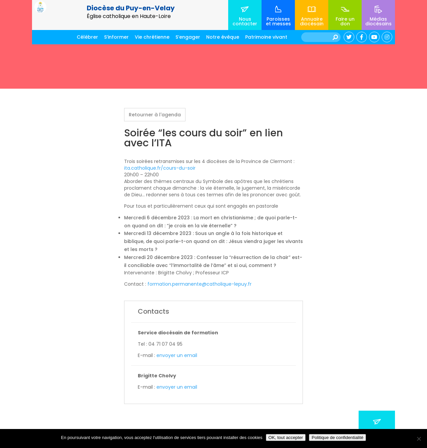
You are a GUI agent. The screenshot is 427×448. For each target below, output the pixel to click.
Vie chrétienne (152, 37)
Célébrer (87, 37)
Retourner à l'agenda (155, 114)
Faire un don (345, 21)
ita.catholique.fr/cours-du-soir (159, 168)
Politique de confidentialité (337, 437)
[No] (418, 438)
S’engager (187, 37)
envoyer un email (176, 355)
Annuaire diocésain (312, 21)
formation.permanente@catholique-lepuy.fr (200, 284)
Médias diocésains (378, 21)
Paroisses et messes (278, 21)
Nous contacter (245, 21)
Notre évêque (222, 37)
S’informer (116, 37)
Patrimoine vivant (266, 37)
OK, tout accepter (286, 437)
